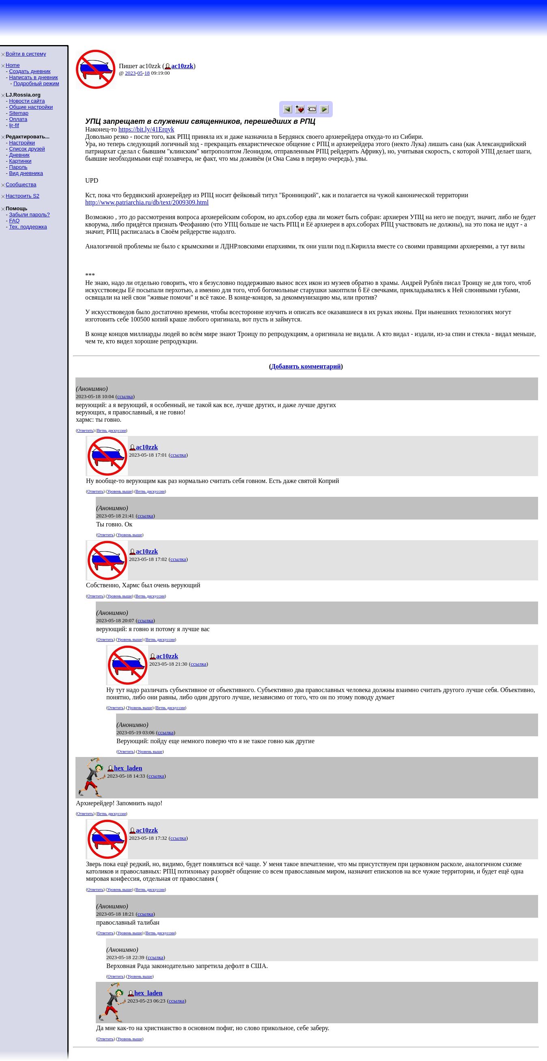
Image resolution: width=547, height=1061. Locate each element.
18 (147, 73)
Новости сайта (27, 101)
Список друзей (27, 149)
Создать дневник (29, 71)
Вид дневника (26, 173)
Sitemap (18, 113)
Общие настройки (31, 107)
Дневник (19, 155)
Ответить (85, 430)
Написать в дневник (33, 77)
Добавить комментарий (305, 366)
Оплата (18, 119)
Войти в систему (26, 54)
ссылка (125, 396)
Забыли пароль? (29, 214)
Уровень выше (119, 491)
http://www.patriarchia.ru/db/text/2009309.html (147, 202)
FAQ (14, 221)
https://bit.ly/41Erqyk (146, 129)
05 (140, 73)
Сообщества (21, 184)
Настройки (22, 143)
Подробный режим (36, 83)
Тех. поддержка (28, 227)
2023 (130, 73)
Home (13, 65)
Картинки (20, 161)
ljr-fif (14, 125)
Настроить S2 (22, 196)
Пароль (18, 167)
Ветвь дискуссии (111, 430)
